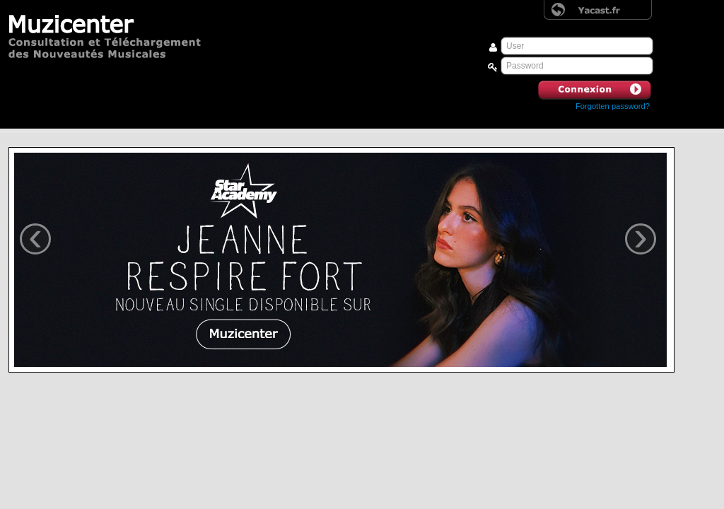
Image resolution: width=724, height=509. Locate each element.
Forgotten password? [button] (613, 106)
